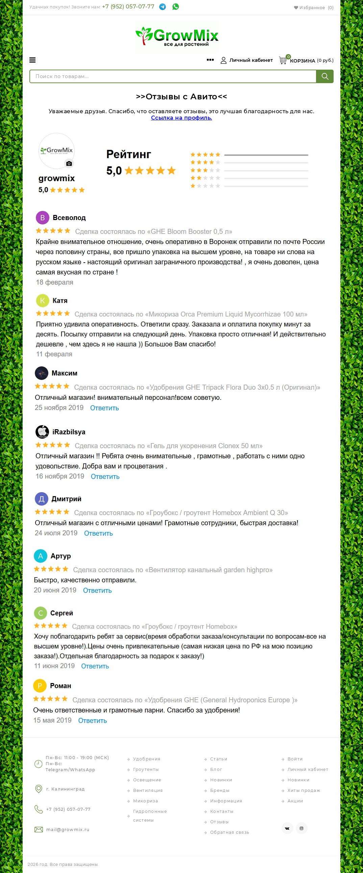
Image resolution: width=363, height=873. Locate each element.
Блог (216, 769)
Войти (295, 758)
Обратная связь (229, 832)
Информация (226, 800)
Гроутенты (146, 769)
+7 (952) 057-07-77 (128, 6)
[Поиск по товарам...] (173, 76)
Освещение (147, 779)
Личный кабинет (308, 769)
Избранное (314, 7)
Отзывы (219, 821)
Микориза (145, 800)
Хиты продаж (304, 790)
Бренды (219, 790)
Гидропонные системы (150, 816)
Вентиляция (148, 790)
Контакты (222, 811)
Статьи (218, 758)
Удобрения (147, 758)
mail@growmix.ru (68, 829)
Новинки (221, 779)
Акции (296, 800)
